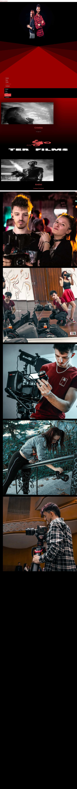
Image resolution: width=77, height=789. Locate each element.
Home (7, 78)
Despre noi (8, 84)
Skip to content (4, 1)
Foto (7, 80)
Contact (8, 86)
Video (7, 82)
